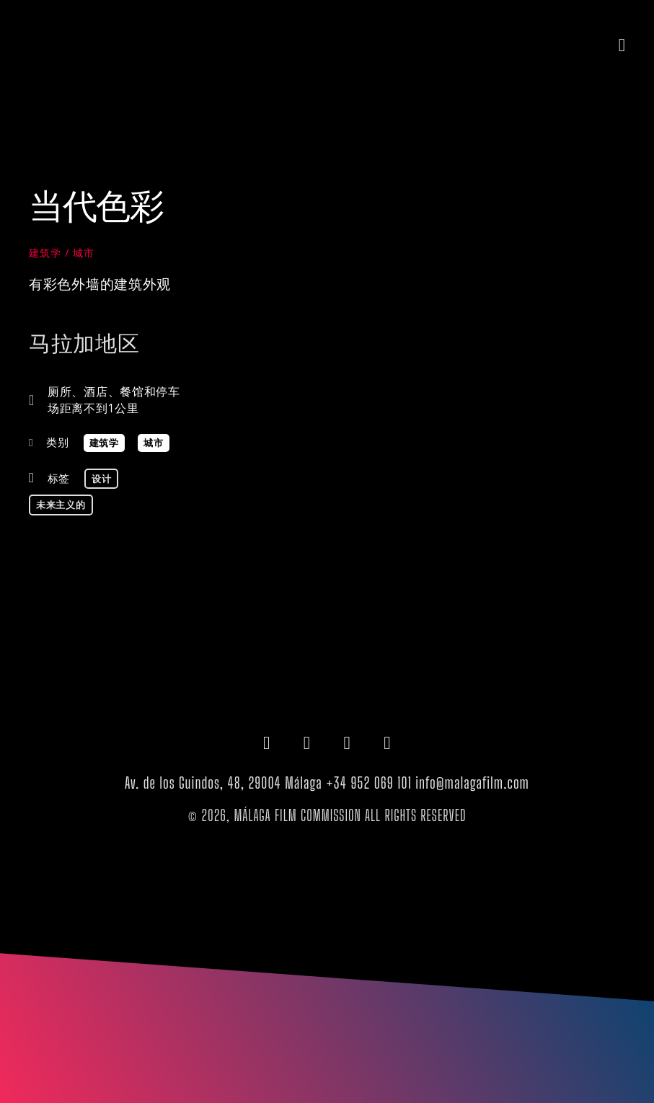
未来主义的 (61, 504)
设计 (101, 478)
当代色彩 (96, 205)
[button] (622, 44)
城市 (83, 253)
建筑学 (45, 253)
